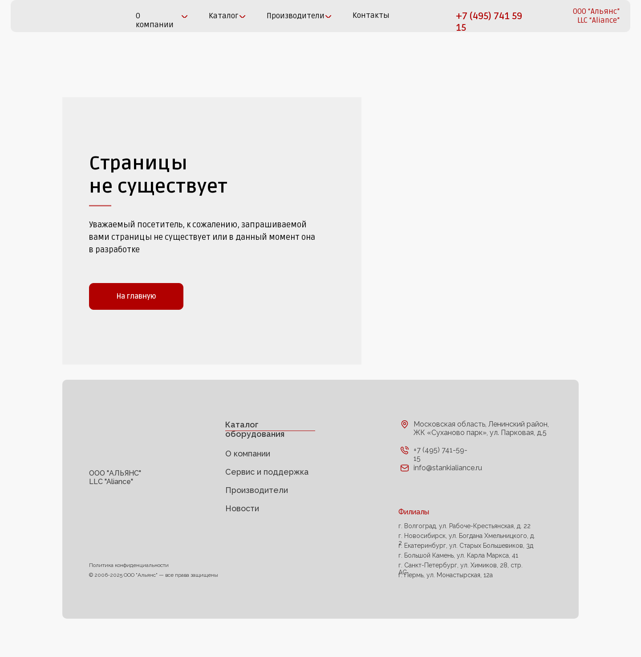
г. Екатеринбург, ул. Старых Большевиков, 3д (465, 570)
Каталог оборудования (254, 454)
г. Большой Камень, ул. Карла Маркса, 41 (458, 580)
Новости (242, 533)
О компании (247, 478)
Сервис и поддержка (266, 496)
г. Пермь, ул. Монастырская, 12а (445, 600)
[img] (41, 16)
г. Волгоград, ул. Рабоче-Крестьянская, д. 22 (464, 550)
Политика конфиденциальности (129, 590)
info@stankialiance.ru (448, 493)
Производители (256, 515)
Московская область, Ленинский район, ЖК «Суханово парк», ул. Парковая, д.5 (481, 453)
